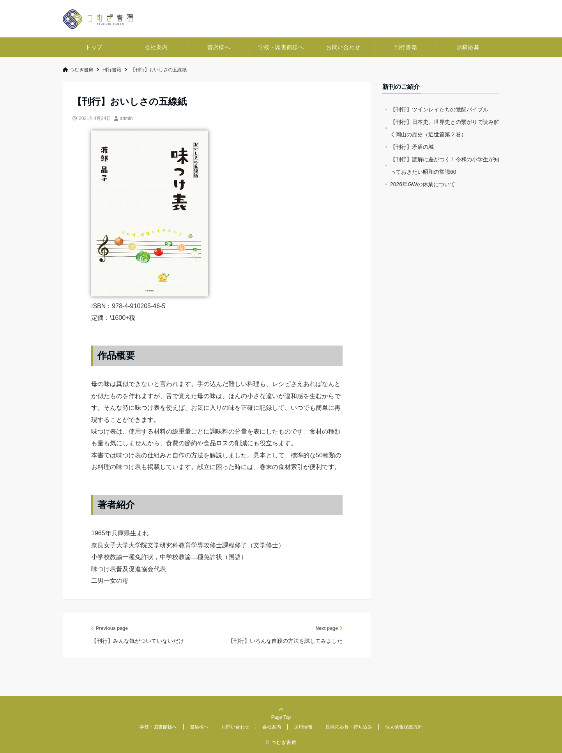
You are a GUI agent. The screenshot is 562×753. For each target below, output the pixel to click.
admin (126, 118)
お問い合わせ (343, 47)
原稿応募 (468, 47)
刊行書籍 (405, 47)
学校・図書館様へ (281, 47)
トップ (94, 47)
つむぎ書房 (78, 69)
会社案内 (156, 47)
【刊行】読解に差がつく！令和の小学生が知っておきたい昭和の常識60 (444, 165)
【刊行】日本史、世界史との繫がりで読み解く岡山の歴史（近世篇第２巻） (444, 128)
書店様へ (218, 47)
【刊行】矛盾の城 (412, 147)
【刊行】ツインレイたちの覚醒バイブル (439, 109)
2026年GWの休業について (422, 184)
